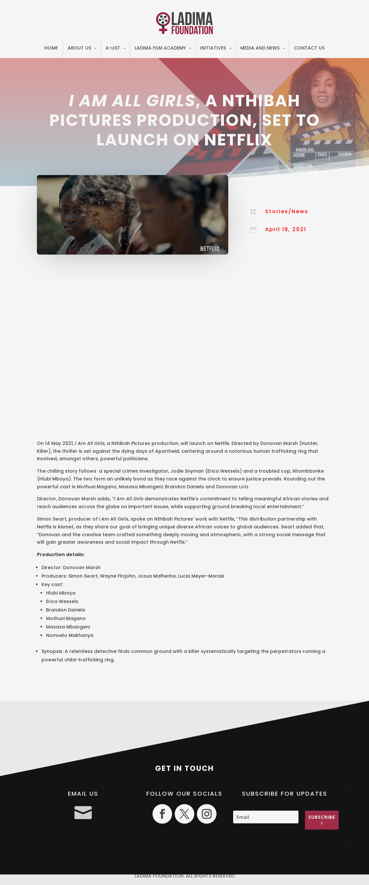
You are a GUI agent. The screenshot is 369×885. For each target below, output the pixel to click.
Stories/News (286, 211)
